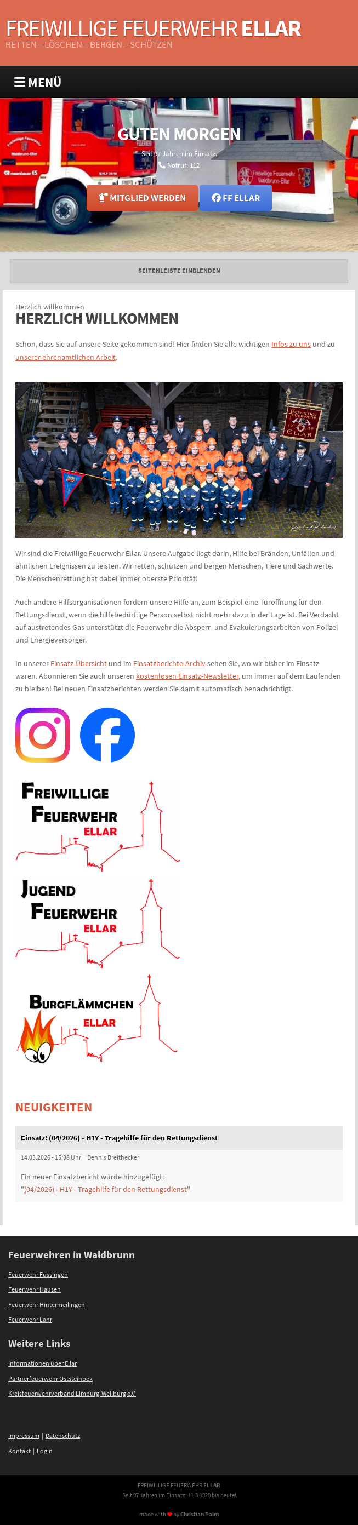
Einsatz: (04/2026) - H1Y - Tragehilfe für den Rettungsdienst (119, 1138)
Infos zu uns (291, 344)
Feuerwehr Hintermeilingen (46, 1305)
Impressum (23, 1436)
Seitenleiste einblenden (179, 270)
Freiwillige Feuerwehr (152, 28)
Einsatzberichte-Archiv (169, 663)
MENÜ (37, 82)
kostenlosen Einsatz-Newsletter (187, 676)
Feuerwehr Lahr (30, 1319)
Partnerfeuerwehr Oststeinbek (50, 1379)
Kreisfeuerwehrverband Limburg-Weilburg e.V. (72, 1393)
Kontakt (19, 1451)
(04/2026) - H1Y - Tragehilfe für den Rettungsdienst (105, 1189)
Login (45, 1451)
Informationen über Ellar (42, 1363)
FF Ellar (236, 198)
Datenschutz (63, 1436)
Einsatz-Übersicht (78, 663)
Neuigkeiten (53, 1107)
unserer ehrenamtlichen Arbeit (65, 357)
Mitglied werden (142, 198)
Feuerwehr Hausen (34, 1289)
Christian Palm (199, 1514)
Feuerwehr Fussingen (38, 1275)
